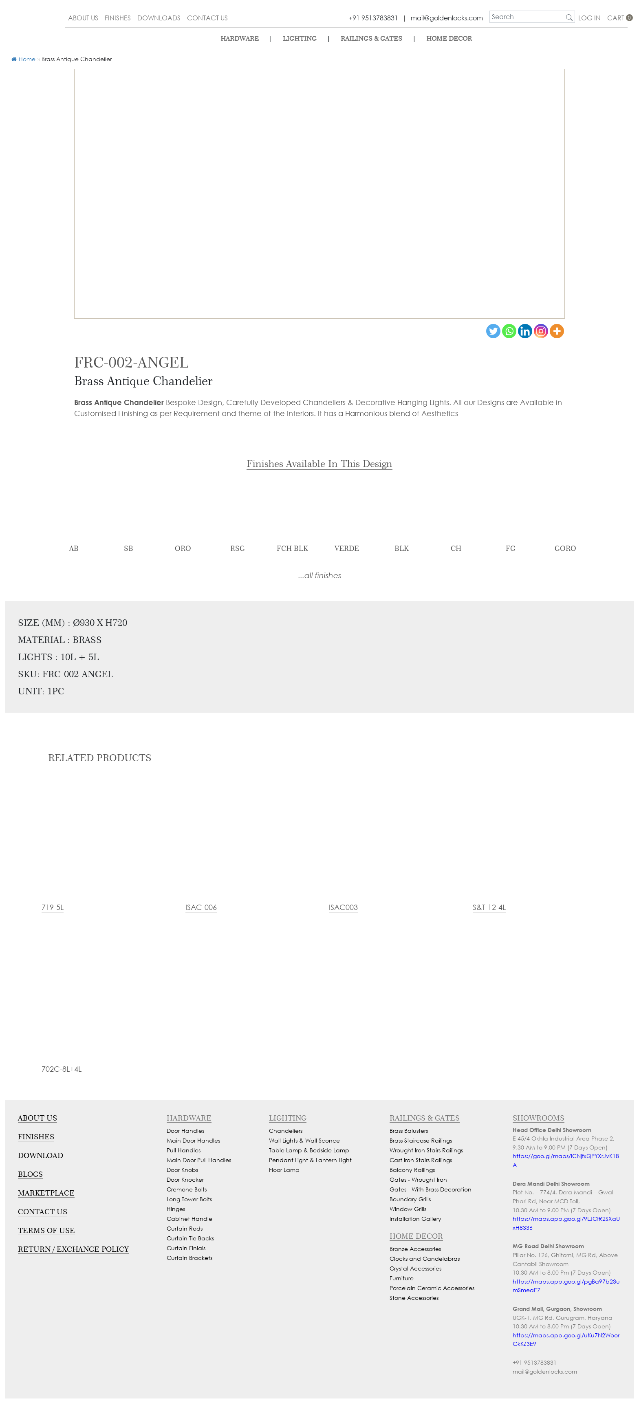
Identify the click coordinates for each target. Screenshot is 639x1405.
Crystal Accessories (415, 1268)
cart (617, 17)
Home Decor (449, 38)
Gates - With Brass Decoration (431, 1189)
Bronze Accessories (415, 1249)
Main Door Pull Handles (199, 1160)
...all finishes (319, 575)
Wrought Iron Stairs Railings (426, 1150)
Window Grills (408, 1209)
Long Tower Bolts (189, 1199)
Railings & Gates (371, 38)
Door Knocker (185, 1179)
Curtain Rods (185, 1228)
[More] (557, 331)
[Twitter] (493, 331)
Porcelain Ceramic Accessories (432, 1288)
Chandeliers (285, 1130)
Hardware (239, 38)
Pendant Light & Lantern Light (310, 1160)
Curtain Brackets (189, 1258)
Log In (589, 17)
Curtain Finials (186, 1248)
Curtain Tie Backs (190, 1238)
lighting (300, 38)
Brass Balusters (409, 1130)
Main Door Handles (193, 1140)
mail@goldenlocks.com (447, 17)
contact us (207, 17)
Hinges (176, 1209)
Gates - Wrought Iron (418, 1179)
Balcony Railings (412, 1170)
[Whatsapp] (509, 331)
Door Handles (185, 1130)
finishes (118, 17)
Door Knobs (182, 1170)
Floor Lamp (284, 1170)
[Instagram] (541, 331)
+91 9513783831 (373, 17)
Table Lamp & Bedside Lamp (309, 1150)
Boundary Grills (410, 1199)
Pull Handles (184, 1150)
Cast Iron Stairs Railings (421, 1160)
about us (83, 17)
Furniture (402, 1278)
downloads (159, 17)
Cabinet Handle (189, 1218)
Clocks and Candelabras (425, 1258)
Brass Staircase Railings (421, 1140)
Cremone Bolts (187, 1189)
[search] (526, 17)
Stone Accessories (414, 1297)
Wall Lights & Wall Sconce (304, 1140)
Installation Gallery (415, 1218)
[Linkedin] (525, 331)
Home (23, 59)
